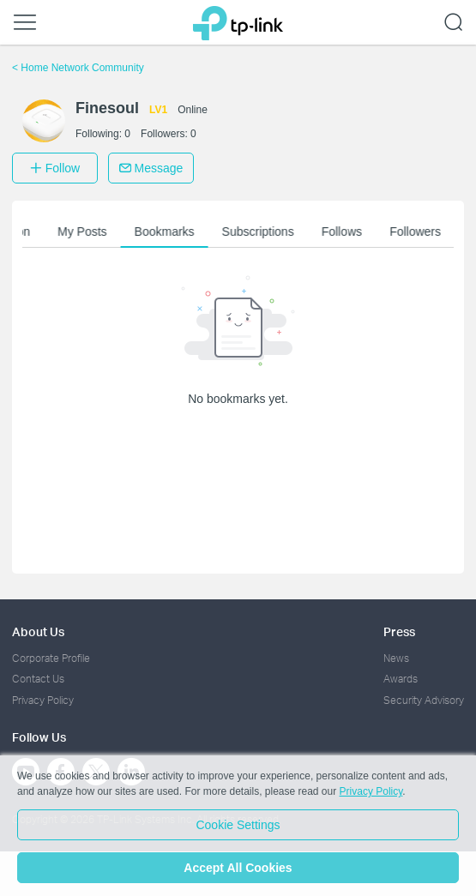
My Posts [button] (84, 231)
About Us (38, 631)
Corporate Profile (51, 658)
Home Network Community (78, 68)
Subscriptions (260, 231)
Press (399, 631)
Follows (343, 231)
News (396, 658)
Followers (417, 231)
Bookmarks (166, 231)
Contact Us (38, 678)
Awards (400, 678)
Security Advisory (423, 700)
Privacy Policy (43, 700)
